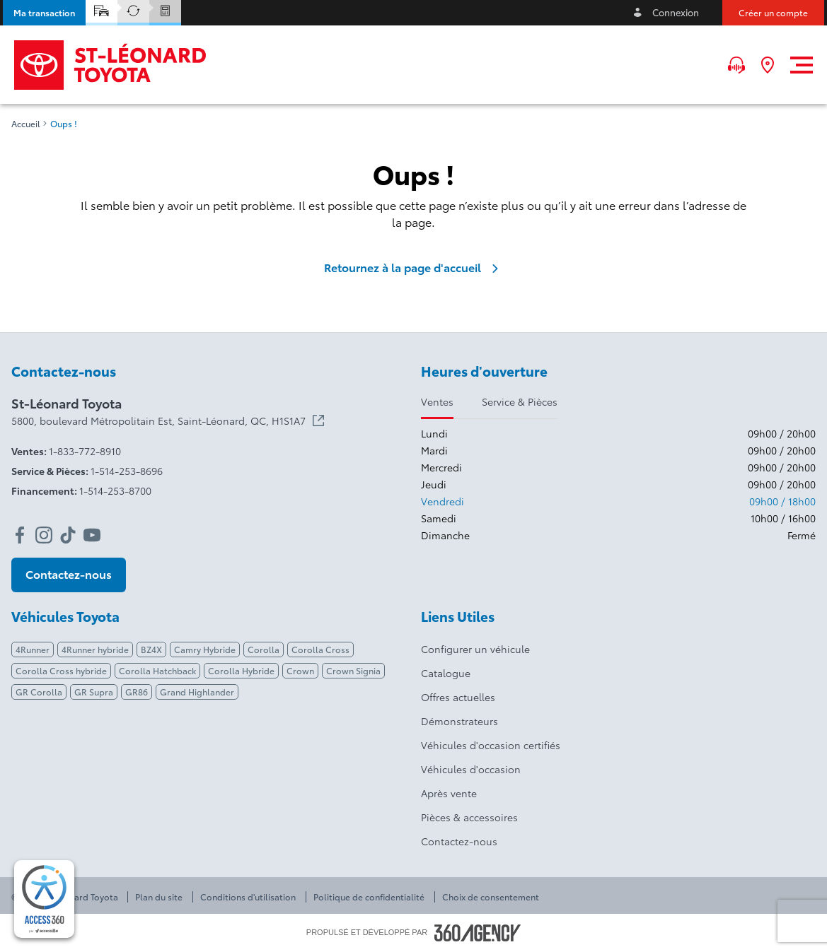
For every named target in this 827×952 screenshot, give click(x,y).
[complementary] (44, 899)
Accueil (25, 123)
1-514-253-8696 (127, 471)
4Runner (33, 649)
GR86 (136, 692)
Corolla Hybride (241, 670)
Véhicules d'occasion (471, 769)
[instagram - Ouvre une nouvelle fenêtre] (43, 535)
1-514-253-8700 (115, 490)
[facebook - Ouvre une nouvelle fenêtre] (19, 535)
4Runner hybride (95, 649)
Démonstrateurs (459, 721)
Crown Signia (353, 670)
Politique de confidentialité (368, 897)
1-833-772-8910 (85, 451)
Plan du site (159, 897)
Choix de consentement (490, 897)
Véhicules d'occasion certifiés (490, 745)
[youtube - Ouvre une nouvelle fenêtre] (91, 535)
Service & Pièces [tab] (519, 401)
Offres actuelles (458, 697)
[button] (44, 12)
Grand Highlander (197, 692)
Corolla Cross (320, 649)
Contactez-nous (459, 841)
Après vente (449, 793)
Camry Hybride (205, 649)
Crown (300, 670)
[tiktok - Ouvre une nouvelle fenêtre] (67, 535)
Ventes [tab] (437, 401)
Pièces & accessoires (469, 817)
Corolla (263, 649)
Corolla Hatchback (157, 670)
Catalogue (445, 673)
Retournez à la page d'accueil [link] (414, 267)
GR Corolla (39, 692)
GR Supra (93, 692)
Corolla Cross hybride (61, 670)
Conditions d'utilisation (248, 897)
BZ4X (151, 649)
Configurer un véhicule (475, 649)
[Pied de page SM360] (477, 932)
